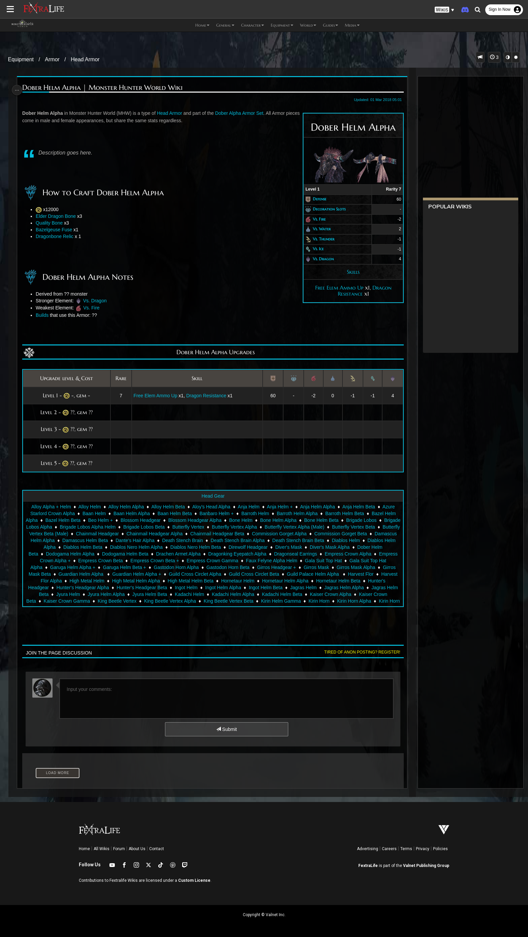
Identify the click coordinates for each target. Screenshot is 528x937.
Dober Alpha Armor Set (242, 113)
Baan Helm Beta (174, 513)
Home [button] (202, 25)
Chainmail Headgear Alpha (208, 533)
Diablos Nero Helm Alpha (206, 547)
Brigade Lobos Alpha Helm (132, 527)
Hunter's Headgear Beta (298, 587)
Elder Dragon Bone (59, 216)
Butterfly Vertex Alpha (278, 527)
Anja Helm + (279, 506)
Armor (52, 59)
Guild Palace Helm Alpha (91, 580)
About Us (137, 848)
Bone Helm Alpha (297, 520)
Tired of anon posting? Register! (359, 652)
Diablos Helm (63, 547)
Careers (389, 848)
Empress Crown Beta (200, 560)
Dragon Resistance (207, 395)
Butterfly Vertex (232, 527)
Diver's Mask (358, 547)
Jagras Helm (107, 594)
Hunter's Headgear (185, 587)
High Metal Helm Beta (326, 580)
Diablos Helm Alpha (105, 547)
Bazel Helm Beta (81, 520)
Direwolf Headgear (317, 547)
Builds (45, 315)
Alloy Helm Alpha (125, 506)
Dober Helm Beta (98, 554)
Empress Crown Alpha (89, 560)
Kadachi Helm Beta (84, 601)
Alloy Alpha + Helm (51, 506)
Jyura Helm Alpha (270, 594)
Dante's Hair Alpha (204, 540)
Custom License (194, 880)
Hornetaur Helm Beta (136, 587)
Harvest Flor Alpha (178, 580)
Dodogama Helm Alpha (148, 554)
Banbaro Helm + (216, 513)
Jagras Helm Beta (193, 594)
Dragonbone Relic (57, 236)
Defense (316, 199)
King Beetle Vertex (282, 601)
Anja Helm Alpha (317, 506)
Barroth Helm (255, 513)
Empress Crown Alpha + (145, 560)
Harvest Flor (138, 580)
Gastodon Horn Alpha (278, 567)
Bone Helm (259, 520)
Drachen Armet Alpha (257, 554)
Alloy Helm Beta (168, 506)
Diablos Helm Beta (152, 547)
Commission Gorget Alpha (332, 533)
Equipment (21, 59)
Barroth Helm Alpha (296, 513)
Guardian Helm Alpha (198, 574)
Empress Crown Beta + (254, 560)
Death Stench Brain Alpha (307, 540)
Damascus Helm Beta (154, 540)
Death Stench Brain (251, 540)
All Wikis (101, 848)
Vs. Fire (315, 219)
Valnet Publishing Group (426, 865)
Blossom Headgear (159, 520)
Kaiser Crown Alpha (133, 601)
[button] (444, 10)
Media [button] (352, 25)
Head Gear (212, 496)
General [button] (225, 25)
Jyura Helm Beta (313, 594)
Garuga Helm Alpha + (174, 567)
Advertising (367, 848)
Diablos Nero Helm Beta (265, 547)
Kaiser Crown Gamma (231, 601)
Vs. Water (318, 228)
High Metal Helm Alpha (272, 580)
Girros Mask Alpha (104, 574)
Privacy (422, 848)
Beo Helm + (119, 520)
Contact (156, 848)
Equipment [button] (282, 25)
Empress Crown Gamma (312, 560)
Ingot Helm (342, 587)
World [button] (308, 25)
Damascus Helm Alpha (100, 540)
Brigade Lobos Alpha (74, 527)
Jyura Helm (232, 594)
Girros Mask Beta (149, 574)
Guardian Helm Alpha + (252, 574)
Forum (119, 848)
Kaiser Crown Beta (181, 601)
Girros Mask (64, 574)
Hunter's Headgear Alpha (239, 587)
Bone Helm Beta (340, 520)
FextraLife (368, 865)
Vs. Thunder (320, 238)
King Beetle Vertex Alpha (335, 601)
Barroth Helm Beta (344, 513)
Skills (349, 271)
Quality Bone (52, 223)
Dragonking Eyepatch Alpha (316, 554)
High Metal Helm (222, 580)
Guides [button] (330, 25)
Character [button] (252, 25)
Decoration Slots (325, 208)
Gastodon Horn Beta (330, 567)
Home (84, 848)
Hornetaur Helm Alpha (83, 587)
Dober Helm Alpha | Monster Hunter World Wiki (105, 88)
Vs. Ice (314, 249)
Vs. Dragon (319, 258)
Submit (226, 729)
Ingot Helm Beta (69, 594)
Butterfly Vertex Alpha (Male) (338, 527)
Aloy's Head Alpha (211, 506)
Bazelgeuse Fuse (57, 229)
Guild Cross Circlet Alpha (311, 574)
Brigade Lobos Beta (187, 527)
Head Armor (85, 59)
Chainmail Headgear (150, 533)
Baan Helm (93, 513)
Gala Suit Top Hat (68, 567)
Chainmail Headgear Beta (270, 533)
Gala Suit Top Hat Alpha (119, 567)
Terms (406, 848)
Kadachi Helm (353, 594)
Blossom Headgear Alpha (213, 520)
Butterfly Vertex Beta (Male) (93, 533)
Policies (440, 848)
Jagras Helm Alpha (148, 594)
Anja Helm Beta (358, 506)
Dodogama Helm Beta (203, 554)
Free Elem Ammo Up (335, 287)
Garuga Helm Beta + (226, 567)
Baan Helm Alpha (131, 513)
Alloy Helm (89, 506)
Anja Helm (248, 506)
